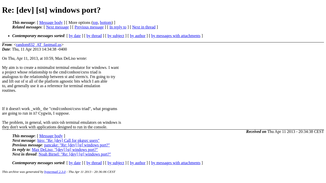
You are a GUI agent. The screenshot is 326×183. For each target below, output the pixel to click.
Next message (57, 27)
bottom (105, 22)
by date (75, 36)
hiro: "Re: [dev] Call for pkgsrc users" (68, 140)
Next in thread (144, 27)
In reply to (118, 27)
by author (137, 36)
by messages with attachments (175, 36)
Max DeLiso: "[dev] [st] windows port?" (65, 149)
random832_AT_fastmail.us (38, 44)
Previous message (89, 27)
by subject (115, 36)
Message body (51, 22)
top (95, 22)
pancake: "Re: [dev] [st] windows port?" (77, 145)
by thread (94, 36)
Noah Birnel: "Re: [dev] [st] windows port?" (75, 154)
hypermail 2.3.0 (55, 172)
